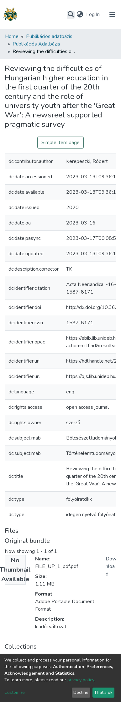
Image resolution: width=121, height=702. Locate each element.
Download (111, 566)
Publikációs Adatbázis (36, 43)
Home (11, 36)
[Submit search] (71, 15)
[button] (80, 14)
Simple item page (60, 142)
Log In (93, 14)
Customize (14, 692)
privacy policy (80, 680)
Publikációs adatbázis (49, 36)
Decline (80, 692)
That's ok (103, 692)
